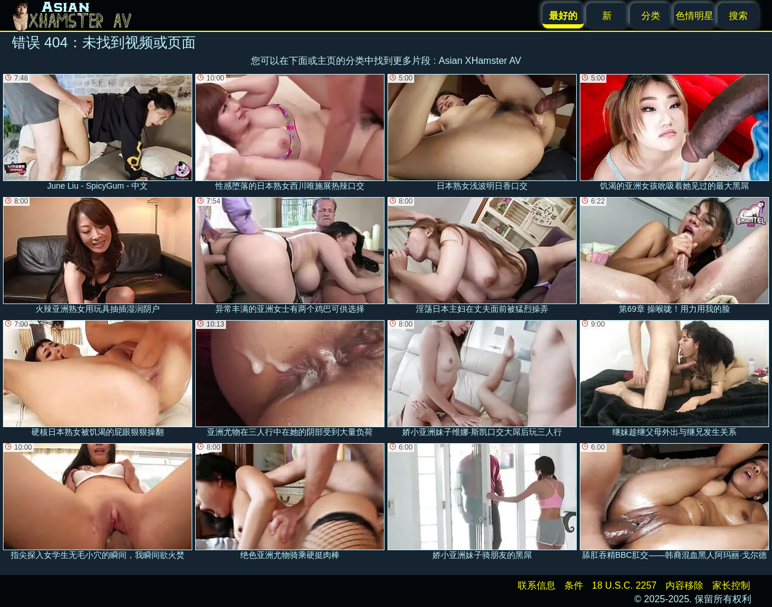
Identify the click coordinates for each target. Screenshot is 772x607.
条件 (573, 585)
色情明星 (694, 16)
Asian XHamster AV (480, 61)
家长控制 (731, 585)
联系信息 (536, 585)
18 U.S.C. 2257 (624, 585)
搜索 (738, 16)
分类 (650, 16)
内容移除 (684, 585)
